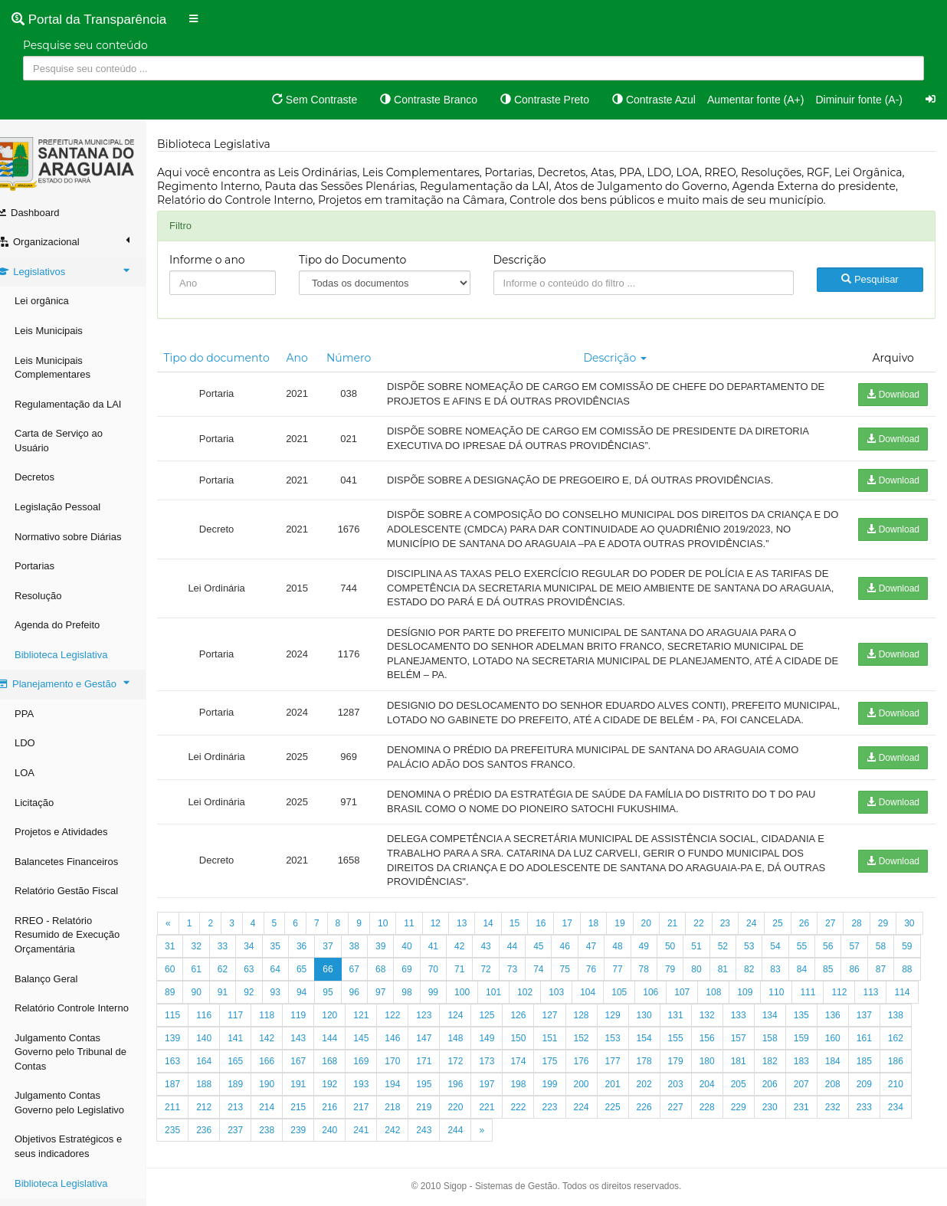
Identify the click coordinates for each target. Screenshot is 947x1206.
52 (764, 960)
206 (879, 1098)
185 (219, 1098)
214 (376, 1121)
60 (238, 983)
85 (896, 983)
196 (564, 1098)
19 (635, 937)
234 (250, 1144)
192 (439, 1098)
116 (313, 1029)
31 (211, 960)
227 (785, 1121)
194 (502, 1098)
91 (317, 1006)
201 (722, 1098)
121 (470, 1029)
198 (627, 1098)
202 (754, 1098)
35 (317, 960)
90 (290, 1006)
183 (911, 1075)
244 (564, 1144)
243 (533, 1144)
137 (219, 1052)
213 (344, 1121)
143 (407, 1052)
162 (250, 1075)
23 (740, 937)
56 (869, 960)
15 (530, 937)
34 (290, 960)
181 (848, 1075)
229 (848, 1121)
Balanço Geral (61, 979)
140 (313, 1052)
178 (754, 1075)
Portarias (50, 566)
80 (764, 983)
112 (187, 1029)
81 (790, 983)
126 (627, 1029)
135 (911, 1029)
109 (839, 1006)
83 (843, 983)
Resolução (53, 595)
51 (738, 960)
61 (264, 983)
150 (627, 1052)
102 (619, 1006)
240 (439, 1144)
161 (219, 1075)
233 (219, 1144)
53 (790, 960)
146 (502, 1052)
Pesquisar (871, 279)
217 (470, 1121)
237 (344, 1144)
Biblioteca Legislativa (76, 654)
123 (533, 1029)
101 (587, 1006)
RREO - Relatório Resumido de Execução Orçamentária (82, 935)
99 (527, 1006)
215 (407, 1121)
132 (816, 1029)
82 (817, 983)
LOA (40, 772)
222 (627, 1121)
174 (627, 1075)
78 (711, 983)
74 (606, 983)
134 (879, 1029)
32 (238, 960)
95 (422, 1006)
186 (250, 1098)
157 (848, 1052)
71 (527, 983)
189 (344, 1098)
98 (501, 1006)
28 (872, 937)
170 (502, 1075)
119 (407, 1029)
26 (819, 937)
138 (250, 1052)
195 (533, 1098)
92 (343, 1006)
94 (396, 1006)
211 (282, 1121)
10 (398, 937)
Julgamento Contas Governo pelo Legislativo (84, 1103)
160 (187, 1075)
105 (713, 1006)
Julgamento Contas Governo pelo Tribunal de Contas (86, 1052)
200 (691, 1098)
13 (477, 937)
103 (650, 1006)
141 (344, 1052)
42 (501, 960)
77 (685, 983)
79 (738, 983)
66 (396, 983)
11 (424, 937)
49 (685, 960)
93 (370, 1006)
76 (659, 983)
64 (343, 983)
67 (422, 983)
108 (807, 1006)
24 (767, 937)
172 (564, 1075)
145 (470, 1052)
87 (211, 1006)
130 (754, 1029)
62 (290, 983)
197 (596, 1098)
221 (596, 1121)
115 (282, 1029)
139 (282, 1052)
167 (407, 1075)
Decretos (50, 477)
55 (843, 960)
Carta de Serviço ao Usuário (74, 441)
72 (554, 983)
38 (396, 960)
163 (282, 1075)
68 (449, 983)
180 (816, 1075)
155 (785, 1052)
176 (691, 1075)
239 (407, 1144)
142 (376, 1052)
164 (313, 1075)
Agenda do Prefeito (72, 625)
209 (219, 1121)
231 (911, 1121)
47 (632, 960)
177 (722, 1075)
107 (776, 1006)
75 (632, 983)
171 (533, 1075)
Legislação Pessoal (73, 507)
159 (911, 1052)
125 (596, 1029)
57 (896, 960)
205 (848, 1098)
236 (313, 1144)
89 (264, 1006)
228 (816, 1121)
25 (793, 937)
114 (250, 1029)
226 (754, 1121)
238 (376, 1144)
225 (722, 1121)
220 (564, 1121)
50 (711, 960)
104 (682, 1006)
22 (714, 937)
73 (580, 983)
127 (659, 1029)
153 (722, 1052)
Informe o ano (223, 260)
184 (187, 1098)
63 (317, 983)
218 (502, 1121)
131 (785, 1029)
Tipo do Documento (365, 260)
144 (439, 1052)
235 (282, 1144)
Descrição (528, 260)
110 (870, 1006)
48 (659, 960)
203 (785, 1098)
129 (722, 1029)
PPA (39, 713)
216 (439, 1121)
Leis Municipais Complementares (68, 368)
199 (659, 1098)
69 (475, 983)
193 (470, 1098)
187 (282, 1098)
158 (879, 1052)
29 (898, 937)
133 (848, 1029)
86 (185, 1006)
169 (470, 1075)
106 (744, 1006)
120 (439, 1029)
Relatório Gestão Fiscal (81, 890)
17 (582, 937)
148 (564, 1052)
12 (451, 937)
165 (344, 1075)
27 (845, 937)
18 (609, 937)
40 (449, 960)
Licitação (49, 802)
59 (211, 983)
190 (376, 1098)
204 (816, 1098)
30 (185, 960)
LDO (40, 743)
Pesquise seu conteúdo (85, 45)
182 (879, 1075)
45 (580, 960)
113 (219, 1029)
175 (659, 1075)
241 (470, 1144)
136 (187, 1052)
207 (911, 1098)
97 (475, 1006)
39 (422, 960)
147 (533, 1052)
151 (659, 1052)
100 (556, 1006)
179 (785, 1075)
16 (556, 937)
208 (187, 1121)
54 (817, 960)
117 (344, 1029)
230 (879, 1121)
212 (313, 1121)
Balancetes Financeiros (81, 861)
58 (185, 983)
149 (596, 1052)
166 (376, 1075)
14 (503, 937)
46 (606, 960)
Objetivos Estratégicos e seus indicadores (83, 1146)
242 (502, 1144)
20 (661, 937)
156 (816, 1052)
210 (250, 1121)
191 (407, 1098)
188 (313, 1098)
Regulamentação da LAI (83, 404)
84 (869, 983)
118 (376, 1029)
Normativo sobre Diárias (83, 536)
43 (527, 960)
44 (554, 960)
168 (439, 1075)
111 (901, 1006)
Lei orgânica (57, 300)
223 (659, 1121)
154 (754, 1052)
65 (370, 983)
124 (564, 1029)
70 (501, 983)
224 (691, 1121)
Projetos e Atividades (76, 831)
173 (596, 1075)
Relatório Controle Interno (87, 1008)
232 (187, 1144)
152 (691, 1052)
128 (691, 1029)
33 (264, 960)
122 (502, 1029)
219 (533, 1121)
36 (343, 960)
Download (893, 394)
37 (370, 960)
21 (688, 937)
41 (475, 960)
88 (238, 1006)
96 (449, 1006)
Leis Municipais (64, 330)
